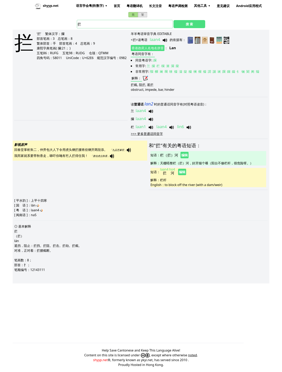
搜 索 (189, 24)
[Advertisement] (67, 90)
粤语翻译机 (135, 6)
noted (192, 355)
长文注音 (155, 6)
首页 (117, 6)
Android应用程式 (249, 6)
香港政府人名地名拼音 (148, 48)
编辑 (184, 155)
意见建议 (223, 6)
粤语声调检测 (178, 6)
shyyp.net (100, 360)
